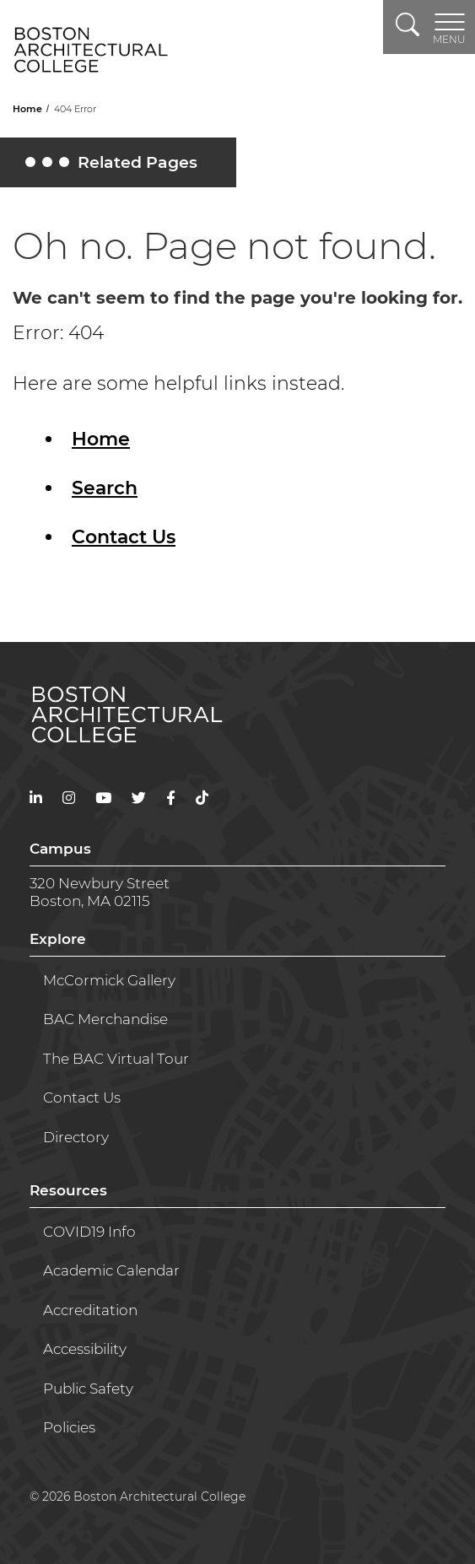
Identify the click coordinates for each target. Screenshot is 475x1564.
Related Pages (113, 166)
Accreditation (90, 1310)
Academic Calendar (111, 1270)
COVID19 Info (89, 1231)
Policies (69, 1427)
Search (105, 488)
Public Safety (88, 1388)
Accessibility (85, 1348)
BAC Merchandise (105, 1019)
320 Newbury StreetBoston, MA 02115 (100, 892)
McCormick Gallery (109, 980)
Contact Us (123, 537)
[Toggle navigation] (449, 27)
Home (29, 109)
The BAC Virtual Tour (116, 1058)
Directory (76, 1137)
